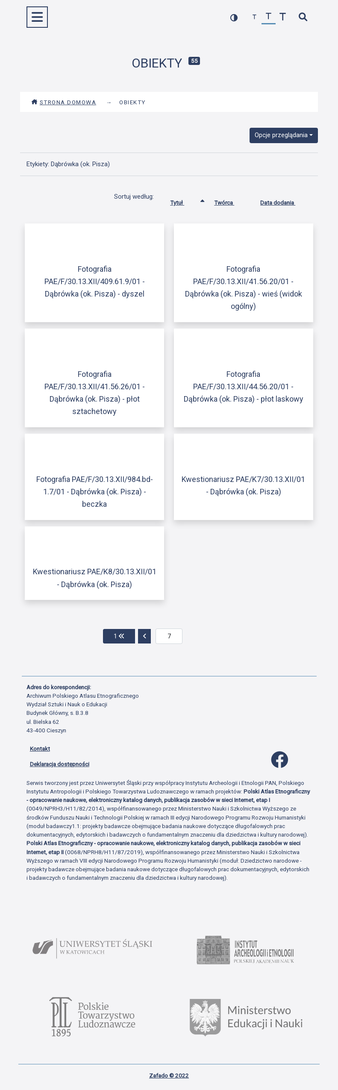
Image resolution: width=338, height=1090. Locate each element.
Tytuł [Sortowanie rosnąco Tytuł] (183, 201)
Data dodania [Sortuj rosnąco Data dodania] (284, 201)
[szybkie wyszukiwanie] (303, 17)
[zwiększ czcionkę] (283, 17)
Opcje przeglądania (281, 135)
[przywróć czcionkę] (269, 17)
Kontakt (40, 748)
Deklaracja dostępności (59, 764)
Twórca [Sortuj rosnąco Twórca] (230, 201)
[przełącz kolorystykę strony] (234, 17)
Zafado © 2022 (169, 1075)
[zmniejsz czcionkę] (254, 17)
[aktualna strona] (169, 636)
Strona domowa (64, 102)
